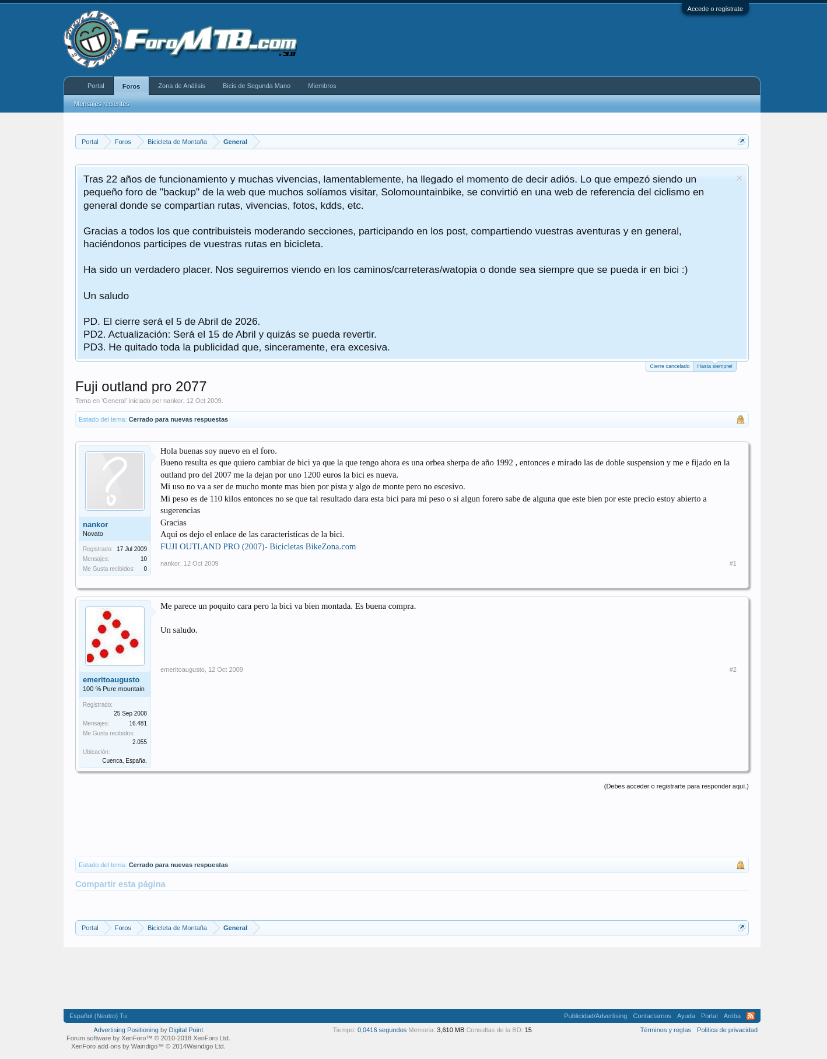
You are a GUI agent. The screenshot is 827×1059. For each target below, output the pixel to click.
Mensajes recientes (101, 103)
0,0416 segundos (382, 1029)
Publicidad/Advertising (595, 1015)
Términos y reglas (665, 1029)
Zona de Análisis (181, 85)
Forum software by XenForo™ (148, 1038)
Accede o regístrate (715, 8)
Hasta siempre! (715, 365)
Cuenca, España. (124, 761)
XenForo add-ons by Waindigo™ (117, 1046)
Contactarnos (652, 1015)
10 (144, 559)
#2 (733, 669)
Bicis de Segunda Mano (256, 85)
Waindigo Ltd (205, 1046)
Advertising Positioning (126, 1029)
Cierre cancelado (669, 366)
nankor (173, 400)
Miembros (322, 85)
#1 (733, 563)
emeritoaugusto (111, 679)
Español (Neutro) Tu (98, 1015)
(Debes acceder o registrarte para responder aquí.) (676, 786)
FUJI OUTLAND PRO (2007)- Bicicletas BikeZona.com (258, 546)
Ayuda (686, 1015)
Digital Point (186, 1029)
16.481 (138, 723)
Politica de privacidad (727, 1029)
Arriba (732, 1015)
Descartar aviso (739, 178)
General (114, 400)
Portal (95, 85)
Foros (131, 86)
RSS (751, 1016)
